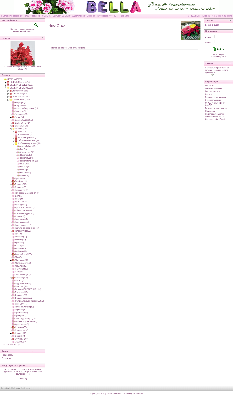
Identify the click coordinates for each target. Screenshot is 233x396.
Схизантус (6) (21, 304)
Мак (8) (18, 257)
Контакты (209, 85)
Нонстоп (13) (26, 155)
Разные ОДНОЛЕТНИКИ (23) (28, 289)
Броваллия (20, 178)
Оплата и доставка (213, 88)
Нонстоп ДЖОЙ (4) (28, 158)
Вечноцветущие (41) (27, 137)
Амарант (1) (20, 111)
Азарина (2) (20, 105)
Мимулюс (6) (21, 266)
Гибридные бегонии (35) (28, 140)
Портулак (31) (21, 286)
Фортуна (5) (25, 172)
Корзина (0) (207, 16)
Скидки (208, 94)
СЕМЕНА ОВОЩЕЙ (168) (21, 85)
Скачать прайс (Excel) (215, 119)
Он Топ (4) (24, 167)
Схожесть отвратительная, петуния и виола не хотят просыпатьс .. (217, 70)
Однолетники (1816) (21, 99)
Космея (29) (20, 240)
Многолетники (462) (21, 97)
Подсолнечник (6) (23, 283)
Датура (18, 196)
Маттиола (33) (21, 260)
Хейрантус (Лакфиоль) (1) (26, 321)
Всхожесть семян (213, 100)
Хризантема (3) (22, 324)
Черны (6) (24, 175)
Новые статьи (8, 355)
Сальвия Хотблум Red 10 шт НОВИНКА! (23, 67)
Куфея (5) (19, 242)
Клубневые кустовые (107, 16)
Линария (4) (20, 248)
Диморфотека (21, 202)
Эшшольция (20, 342)
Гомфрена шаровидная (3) (27, 193)
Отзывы (209, 63)
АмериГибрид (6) (27, 146)
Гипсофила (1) (21, 190)
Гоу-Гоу (23, 149)
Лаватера (19, 245)
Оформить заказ (224, 16)
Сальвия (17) (21, 295)
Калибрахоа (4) (22, 222)
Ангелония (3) (21, 114)
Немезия (19, 272)
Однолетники (78, 16)
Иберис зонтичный (23, 210)
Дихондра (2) (21, 205)
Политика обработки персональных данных (215, 115)
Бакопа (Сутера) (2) (24, 120)
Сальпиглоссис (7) (23, 298)
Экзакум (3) (20, 336)
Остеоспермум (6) (23, 275)
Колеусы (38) (21, 237)
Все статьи (6, 358)
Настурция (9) (21, 269)
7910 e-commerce (114, 394)
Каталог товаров (32, 16)
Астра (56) (19, 117)
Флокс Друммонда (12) (25, 318)
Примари (24, 169)
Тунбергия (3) (21, 315)
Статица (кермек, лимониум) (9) (29, 301)
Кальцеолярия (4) (23, 225)
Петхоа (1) (19, 280)
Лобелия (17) (21, 251)
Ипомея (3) (20, 216)
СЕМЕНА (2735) (14, 79)
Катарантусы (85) (23, 231)
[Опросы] (23, 378)
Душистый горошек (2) (25, 207)
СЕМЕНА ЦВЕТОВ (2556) (21, 88)
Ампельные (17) (25, 132)
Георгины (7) (20, 187)
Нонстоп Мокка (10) (29, 161)
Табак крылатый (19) (24, 307)
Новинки (6, 38)
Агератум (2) (20, 102)
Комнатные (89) (19, 94)
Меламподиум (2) (23, 263)
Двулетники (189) (20, 91)
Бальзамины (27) (22, 123)
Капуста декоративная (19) (27, 228)
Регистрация (218, 54)
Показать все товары (11, 345)
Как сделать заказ (213, 91)
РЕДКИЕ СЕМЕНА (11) (20, 82)
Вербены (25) (21, 181)
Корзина (209, 21)
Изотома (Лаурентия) (24, 213)
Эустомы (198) (21, 339)
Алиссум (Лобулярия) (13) (26, 108)
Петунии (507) (21, 277)
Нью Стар (124, 16)
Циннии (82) (20, 333)
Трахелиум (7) (21, 313)
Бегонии (91, 16)
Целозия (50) (21, 327)
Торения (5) (20, 310)
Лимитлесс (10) (27, 152)
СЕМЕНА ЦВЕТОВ (61, 16)
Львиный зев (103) (23, 254)
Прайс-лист (210, 111)
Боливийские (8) (25, 134)
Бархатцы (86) (21, 126)
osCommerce (138, 394)
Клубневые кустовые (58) (29, 143)
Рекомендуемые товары (216, 108)
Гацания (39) (21, 184)
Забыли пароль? (218, 57)
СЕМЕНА (46, 16)
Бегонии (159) (21, 129)
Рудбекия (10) (21, 292)
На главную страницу (11, 16)
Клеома (18, 234)
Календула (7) (21, 219)
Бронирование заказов (215, 97)
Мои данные (194, 16)
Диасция (19, 199)
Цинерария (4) (21, 330)
